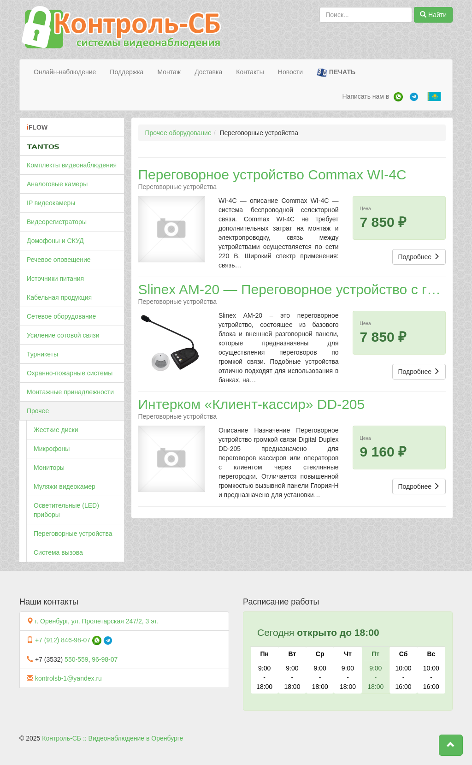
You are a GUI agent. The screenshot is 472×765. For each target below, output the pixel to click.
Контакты (250, 72)
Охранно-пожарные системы (69, 373)
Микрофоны (52, 448)
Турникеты (42, 354)
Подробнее (419, 257)
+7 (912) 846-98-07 (62, 640)
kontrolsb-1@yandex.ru (68, 678)
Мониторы (49, 467)
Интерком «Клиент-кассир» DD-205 (251, 404)
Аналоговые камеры (57, 184)
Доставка (208, 72)
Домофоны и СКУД (55, 240)
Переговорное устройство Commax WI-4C (272, 174)
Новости (290, 72)
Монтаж (169, 72)
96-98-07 (105, 659)
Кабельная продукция (59, 297)
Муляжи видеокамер (64, 486)
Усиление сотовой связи (63, 335)
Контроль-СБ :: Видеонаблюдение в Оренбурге (112, 738)
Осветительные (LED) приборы (66, 510)
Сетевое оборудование (61, 316)
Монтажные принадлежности (70, 392)
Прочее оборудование (178, 132)
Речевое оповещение (59, 259)
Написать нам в (365, 96)
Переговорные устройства (73, 533)
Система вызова (58, 552)
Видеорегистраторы (57, 221)
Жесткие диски (56, 429)
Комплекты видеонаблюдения (72, 165)
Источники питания (55, 278)
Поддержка (126, 72)
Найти (433, 14)
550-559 (76, 659)
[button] (451, 745)
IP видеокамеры (51, 203)
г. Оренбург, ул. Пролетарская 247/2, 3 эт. (96, 621)
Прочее (38, 411)
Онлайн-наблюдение (65, 72)
